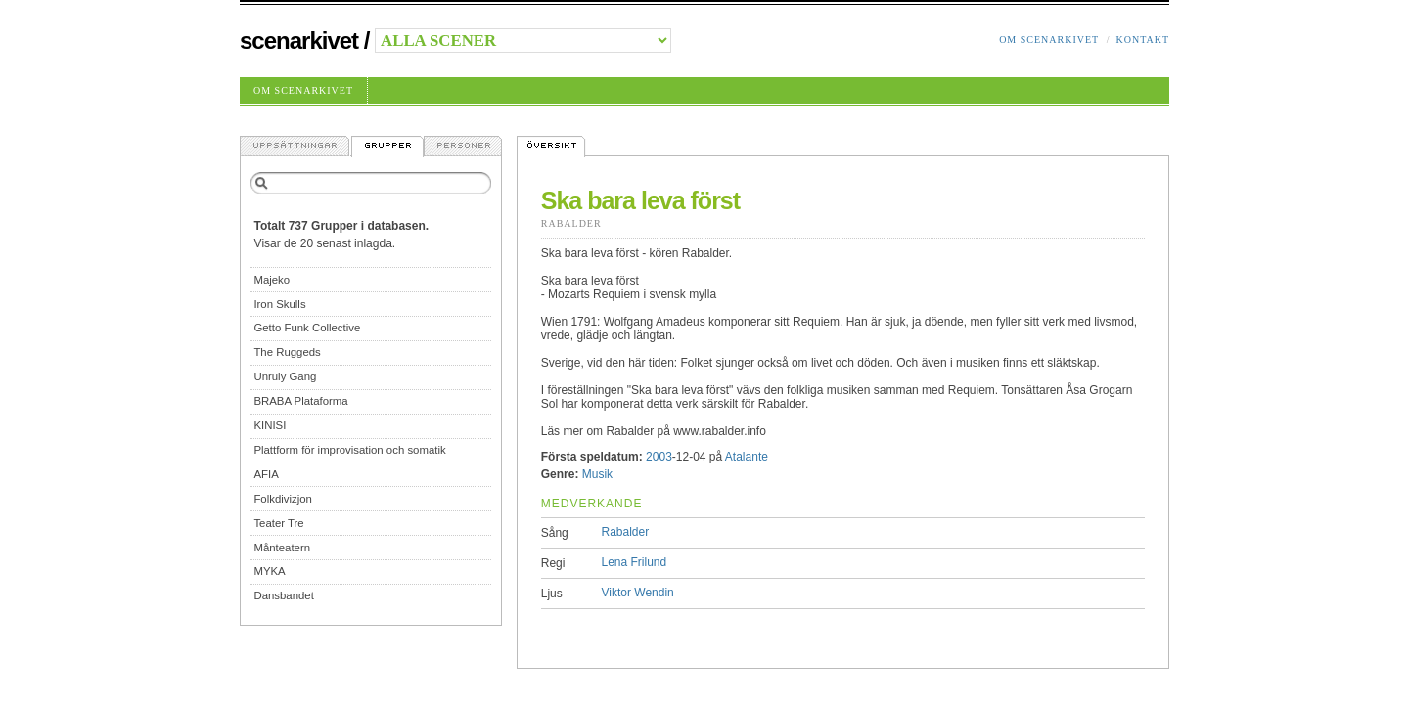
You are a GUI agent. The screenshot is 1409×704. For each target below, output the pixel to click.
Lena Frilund (634, 562)
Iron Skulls (279, 304)
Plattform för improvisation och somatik (349, 450)
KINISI (269, 425)
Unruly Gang (284, 376)
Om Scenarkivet (1049, 39)
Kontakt (1142, 39)
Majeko (271, 280)
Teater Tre (278, 523)
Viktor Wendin (638, 592)
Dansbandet (283, 595)
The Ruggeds (286, 352)
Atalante (746, 456)
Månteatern (281, 547)
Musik (597, 474)
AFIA (265, 474)
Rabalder (571, 223)
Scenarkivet (299, 40)
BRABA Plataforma (300, 401)
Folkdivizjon (282, 499)
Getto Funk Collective (306, 327)
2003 (659, 456)
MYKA (269, 571)
